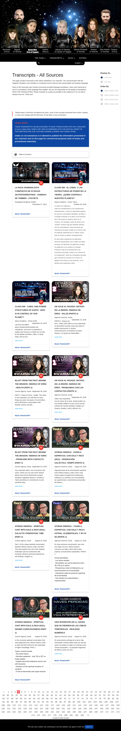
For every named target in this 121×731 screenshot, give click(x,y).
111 (19, 705)
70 (65, 698)
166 (79, 712)
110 (14, 705)
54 (113, 695)
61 (25, 698)
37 (38, 695)
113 (30, 705)
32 (17, 695)
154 (14, 712)
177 (49, 715)
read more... (19, 340)
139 (52, 708)
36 (34, 695)
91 (39, 702)
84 (8, 702)
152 (3, 712)
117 (52, 705)
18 (74, 692)
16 (65, 692)
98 (69, 702)
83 (3, 702)
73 (78, 698)
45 (74, 695)
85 (12, 702)
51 (100, 695)
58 (12, 698)
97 (65, 702)
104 (100, 702)
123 (85, 705)
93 (47, 702)
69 (60, 698)
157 (30, 712)
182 (76, 715)
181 (71, 715)
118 (57, 705)
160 (46, 712)
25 (105, 692)
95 (56, 702)
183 (82, 715)
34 (25, 695)
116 (46, 705)
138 (46, 708)
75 (87, 698)
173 (118, 712)
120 (68, 705)
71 (69, 698)
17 (69, 692)
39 (47, 695)
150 (112, 708)
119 (63, 705)
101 (84, 702)
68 (56, 698)
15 (61, 692)
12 (48, 692)
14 (56, 692)
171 (107, 712)
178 (54, 715)
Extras (82, 58)
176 (44, 715)
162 (57, 712)
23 (96, 692)
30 (8, 695)
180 (65, 715)
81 (113, 698)
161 (52, 712)
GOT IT (89, 727)
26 (109, 692)
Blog (72, 58)
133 (19, 708)
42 (60, 695)
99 (74, 702)
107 (117, 702)
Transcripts (57, 58)
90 (34, 702)
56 (3, 698)
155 (19, 712)
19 (78, 692)
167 (85, 712)
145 (85, 708)
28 (118, 692)
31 (12, 695)
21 (87, 692)
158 (35, 712)
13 (52, 692)
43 (65, 695)
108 (3, 705)
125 (96, 705)
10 (39, 692)
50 (96, 695)
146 (90, 708)
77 (96, 698)
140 (57, 708)
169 (96, 712)
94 (52, 702)
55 (117, 695)
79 (104, 698)
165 (74, 712)
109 (8, 705)
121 (74, 705)
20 (83, 692)
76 (91, 698)
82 (117, 698)
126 (101, 705)
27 (113, 692)
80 (109, 698)
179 (60, 715)
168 (90, 712)
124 (90, 705)
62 (30, 698)
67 (52, 698)
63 (34, 698)
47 (82, 695)
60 (21, 698)
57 (8, 698)
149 (107, 708)
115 (41, 705)
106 (111, 702)
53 (109, 695)
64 (38, 698)
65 (43, 698)
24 (100, 692)
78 (100, 698)
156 (25, 712)
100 (78, 702)
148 (101, 708)
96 (60, 702)
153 (8, 712)
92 (43, 702)
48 (87, 695)
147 (96, 708)
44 (69, 695)
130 (3, 708)
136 (35, 708)
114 (35, 705)
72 (74, 698)
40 (52, 695)
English (79, 63)
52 (104, 695)
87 (21, 702)
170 (101, 712)
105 (106, 702)
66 (47, 698)
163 (63, 712)
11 (43, 692)
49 (91, 695)
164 (68, 712)
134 (25, 708)
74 (82, 698)
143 (74, 708)
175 (38, 715)
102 (89, 702)
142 (68, 708)
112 (25, 705)
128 (112, 705)
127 (107, 705)
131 (8, 708)
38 (43, 695)
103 (95, 702)
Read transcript (22, 214)
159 (41, 712)
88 (25, 702)
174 (33, 715)
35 (30, 695)
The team (40, 58)
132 (14, 708)
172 (112, 712)
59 (17, 698)
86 (17, 702)
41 (56, 695)
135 (30, 708)
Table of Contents (22, 154)
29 (3, 695)
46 (78, 695)
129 (118, 705)
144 (79, 708)
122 (79, 705)
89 (30, 702)
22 (91, 692)
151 (118, 708)
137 (41, 708)
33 (21, 695)
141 (63, 708)
